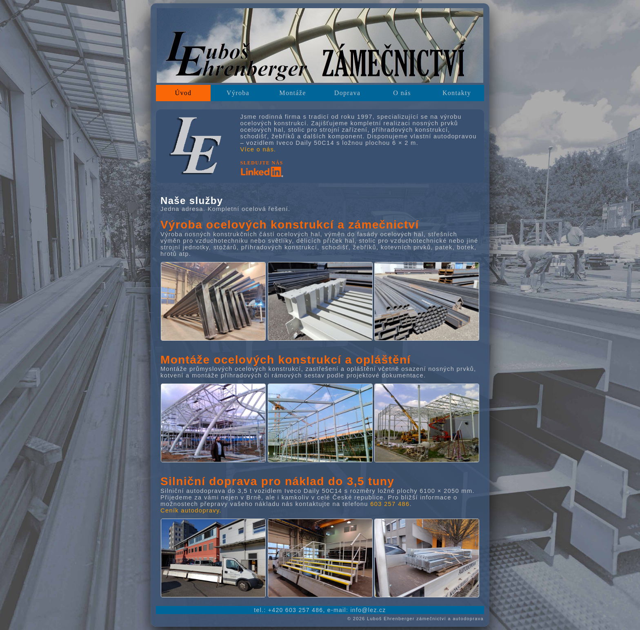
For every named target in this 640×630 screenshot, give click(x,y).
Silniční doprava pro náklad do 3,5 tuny (277, 481)
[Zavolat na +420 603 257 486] (295, 610)
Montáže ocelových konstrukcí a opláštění (285, 360)
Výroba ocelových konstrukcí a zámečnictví (289, 225)
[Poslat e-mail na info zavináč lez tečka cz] (368, 610)
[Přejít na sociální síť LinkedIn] (262, 175)
